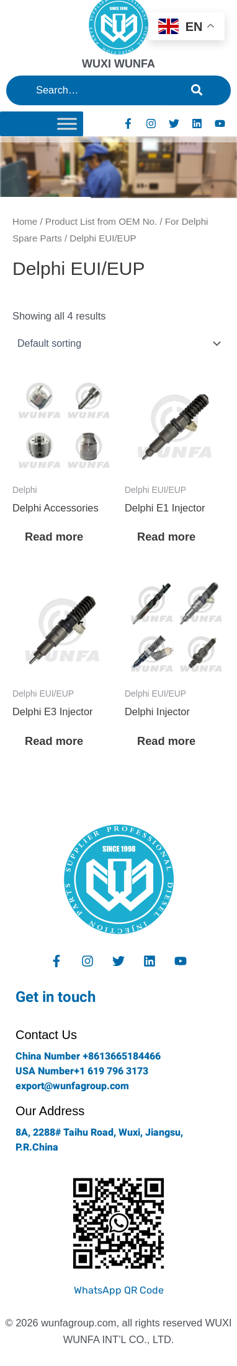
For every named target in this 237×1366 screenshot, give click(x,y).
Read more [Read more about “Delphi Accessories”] (54, 536)
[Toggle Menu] (67, 123)
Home (24, 221)
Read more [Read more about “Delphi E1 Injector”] (166, 536)
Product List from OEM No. (101, 221)
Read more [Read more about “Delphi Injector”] (166, 740)
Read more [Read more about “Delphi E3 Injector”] (54, 740)
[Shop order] (118, 343)
